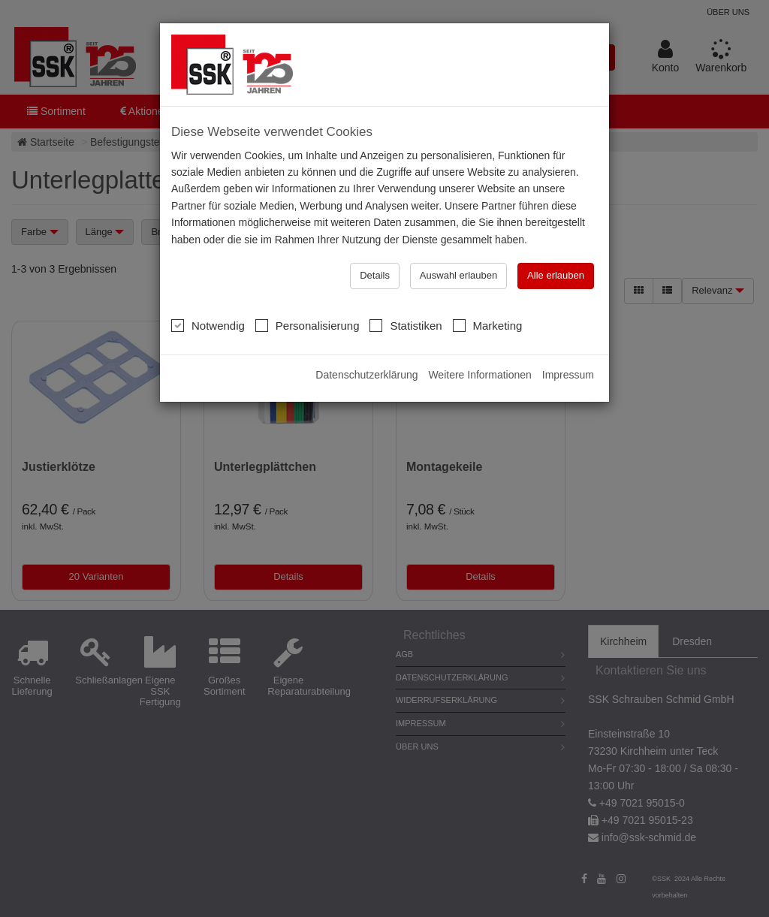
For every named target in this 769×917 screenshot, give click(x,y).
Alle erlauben (555, 275)
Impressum (568, 375)
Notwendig (208, 325)
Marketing (488, 325)
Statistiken (405, 325)
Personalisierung (307, 325)
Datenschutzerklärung (366, 375)
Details (375, 275)
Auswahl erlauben (458, 275)
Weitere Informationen (479, 375)
